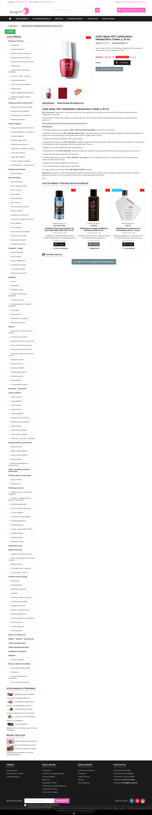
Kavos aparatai (16, 631)
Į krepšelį (122, 62)
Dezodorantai (16, 227)
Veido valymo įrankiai (19, 434)
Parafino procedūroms (19, 144)
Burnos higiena (16, 173)
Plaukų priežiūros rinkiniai (20, 57)
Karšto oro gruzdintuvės (20, 610)
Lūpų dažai (15, 310)
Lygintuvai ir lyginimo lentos (21, 554)
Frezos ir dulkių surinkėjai (20, 161)
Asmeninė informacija (86, 770)
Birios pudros (16, 314)
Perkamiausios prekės (15, 773)
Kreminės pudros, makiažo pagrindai (19, 305)
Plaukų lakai (15, 66)
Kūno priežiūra (14, 178)
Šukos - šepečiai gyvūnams (21, 508)
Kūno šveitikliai (16, 182)
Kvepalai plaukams (18, 80)
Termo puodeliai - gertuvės (21, 597)
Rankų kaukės (16, 459)
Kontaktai (93, 19)
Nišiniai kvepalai (17, 252)
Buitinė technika (15, 550)
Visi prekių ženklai (41, 19)
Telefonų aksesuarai (17, 643)
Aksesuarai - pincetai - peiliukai (22, 438)
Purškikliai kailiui (17, 525)
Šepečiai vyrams (17, 376)
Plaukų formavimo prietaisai (21, 107)
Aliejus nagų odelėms (19, 451)
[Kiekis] (105, 62)
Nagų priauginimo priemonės (22, 128)
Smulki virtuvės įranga (17, 577)
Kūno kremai (16, 202)
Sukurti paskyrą (139, 2)
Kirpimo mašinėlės (18, 368)
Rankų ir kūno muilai (18, 236)
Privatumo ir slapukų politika (53, 773)
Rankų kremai (16, 447)
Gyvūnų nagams (17, 512)
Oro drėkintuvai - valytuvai (21, 568)
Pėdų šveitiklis (16, 480)
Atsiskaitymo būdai (49, 783)
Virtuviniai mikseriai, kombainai (22, 618)
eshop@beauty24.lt (47, 2)
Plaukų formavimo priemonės (22, 62)
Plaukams (14, 672)
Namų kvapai (16, 256)
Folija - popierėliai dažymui (21, 84)
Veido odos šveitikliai (19, 430)
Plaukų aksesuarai (18, 119)
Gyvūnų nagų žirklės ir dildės (21, 529)
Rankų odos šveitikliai (19, 455)
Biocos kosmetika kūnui (20, 682)
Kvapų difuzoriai (15, 546)
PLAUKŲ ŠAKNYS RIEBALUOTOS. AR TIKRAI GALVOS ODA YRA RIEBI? (22, 727)
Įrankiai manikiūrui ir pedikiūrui (22, 132)
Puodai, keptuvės (17, 626)
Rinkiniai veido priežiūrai (20, 422)
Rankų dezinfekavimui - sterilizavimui (18, 464)
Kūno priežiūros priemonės (21, 345)
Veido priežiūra (14, 393)
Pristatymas (108, 19)
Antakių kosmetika (18, 322)
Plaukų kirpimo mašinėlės (20, 115)
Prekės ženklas (118, 43)
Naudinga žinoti (75, 19)
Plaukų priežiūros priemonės (20, 103)
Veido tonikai (16, 426)
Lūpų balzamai (16, 401)
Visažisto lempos (17, 300)
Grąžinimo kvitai (84, 777)
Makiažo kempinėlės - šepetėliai (18, 295)
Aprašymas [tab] (48, 103)
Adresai (81, 780)
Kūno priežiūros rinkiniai (20, 207)
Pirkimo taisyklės (48, 777)
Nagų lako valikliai (18, 157)
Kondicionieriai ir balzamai (21, 53)
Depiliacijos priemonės (19, 215)
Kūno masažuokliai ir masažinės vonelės (21, 559)
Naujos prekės (12, 770)
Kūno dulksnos (16, 223)
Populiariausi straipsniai (21, 688)
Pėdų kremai (16, 484)
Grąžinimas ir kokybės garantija (54, 786)
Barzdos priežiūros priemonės (22, 341)
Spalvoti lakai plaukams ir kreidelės (19, 71)
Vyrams (11, 327)
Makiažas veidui (17, 290)
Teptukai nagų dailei (18, 140)
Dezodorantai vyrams (19, 384)
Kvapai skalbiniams (18, 261)
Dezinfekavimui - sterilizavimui (22, 165)
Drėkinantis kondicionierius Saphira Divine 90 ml (94, 229)
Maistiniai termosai (18, 606)
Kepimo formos (17, 622)
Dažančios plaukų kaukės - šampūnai (19, 98)
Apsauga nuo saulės (18, 240)
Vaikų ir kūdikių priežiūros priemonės (19, 470)
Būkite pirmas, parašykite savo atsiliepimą (94, 262)
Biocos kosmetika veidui (20, 668)
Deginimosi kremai (18, 244)
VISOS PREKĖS (22, 19)
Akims (13, 281)
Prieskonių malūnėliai (19, 601)
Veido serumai (16, 397)
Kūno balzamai (16, 198)
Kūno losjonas (16, 190)
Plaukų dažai (16, 88)
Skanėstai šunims (17, 541)
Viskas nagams (14, 124)
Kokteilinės (15, 581)
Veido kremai (16, 409)
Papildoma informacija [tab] (70, 103)
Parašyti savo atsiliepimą (109, 69)
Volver (10, 32)
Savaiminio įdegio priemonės (22, 219)
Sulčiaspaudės (16, 585)
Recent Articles (16, 735)
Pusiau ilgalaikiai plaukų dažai (22, 93)
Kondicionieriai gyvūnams (21, 517)
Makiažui (12, 277)
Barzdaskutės (16, 380)
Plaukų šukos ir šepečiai (20, 111)
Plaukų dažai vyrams (18, 372)
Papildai (11, 655)
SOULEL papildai (17, 660)
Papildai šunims (17, 537)
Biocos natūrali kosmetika (19, 664)
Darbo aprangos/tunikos (18, 647)
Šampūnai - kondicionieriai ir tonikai (20, 332)
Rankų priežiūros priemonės (20, 442)
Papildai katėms (17, 533)
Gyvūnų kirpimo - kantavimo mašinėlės (20, 493)
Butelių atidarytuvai (18, 614)
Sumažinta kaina (13, 777)
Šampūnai (15, 45)
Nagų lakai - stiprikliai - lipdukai (22, 148)
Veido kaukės (16, 405)
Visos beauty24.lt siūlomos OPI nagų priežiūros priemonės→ (65, 123)
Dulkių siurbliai (16, 564)
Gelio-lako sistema (18, 153)
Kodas (98, 43)
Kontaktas (119, 765)
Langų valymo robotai (19, 572)
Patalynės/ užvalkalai (17, 651)
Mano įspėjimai (83, 783)
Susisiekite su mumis (50, 789)
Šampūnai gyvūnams (19, 504)
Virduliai (14, 593)
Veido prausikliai (17, 413)
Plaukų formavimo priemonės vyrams (21, 354)
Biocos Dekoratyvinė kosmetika (17, 677)
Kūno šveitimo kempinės (20, 231)
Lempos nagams (17, 136)
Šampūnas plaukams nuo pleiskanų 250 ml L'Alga (128, 229)
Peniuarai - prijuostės (17, 389)
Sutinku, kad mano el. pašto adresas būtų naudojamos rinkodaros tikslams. (43, 806)
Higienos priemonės (16, 169)
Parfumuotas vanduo (19, 273)
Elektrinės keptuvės (18, 589)
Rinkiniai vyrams (17, 364)
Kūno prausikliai (17, 211)
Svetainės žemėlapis (50, 792)
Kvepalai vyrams (17, 359)
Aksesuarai (15, 285)
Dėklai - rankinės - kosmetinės (21, 639)
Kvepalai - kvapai (15, 248)
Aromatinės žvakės (18, 269)
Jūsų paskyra (85, 765)
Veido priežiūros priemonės (21, 349)
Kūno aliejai (15, 194)
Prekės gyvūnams (16, 488)
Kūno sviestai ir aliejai (19, 186)
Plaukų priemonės (16, 41)
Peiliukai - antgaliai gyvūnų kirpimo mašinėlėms (19, 499)
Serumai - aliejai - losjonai (20, 76)
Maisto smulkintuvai (16, 635)
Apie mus (59, 19)
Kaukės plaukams (17, 49)
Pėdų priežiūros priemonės (19, 475)
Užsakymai (82, 773)
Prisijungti (125, 2)
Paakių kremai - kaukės (20, 418)
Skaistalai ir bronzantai (19, 318)
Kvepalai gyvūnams (18, 521)
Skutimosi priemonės (19, 337)
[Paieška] (76, 10)
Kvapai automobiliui (18, 265)
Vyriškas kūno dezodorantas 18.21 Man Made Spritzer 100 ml (59, 229)
